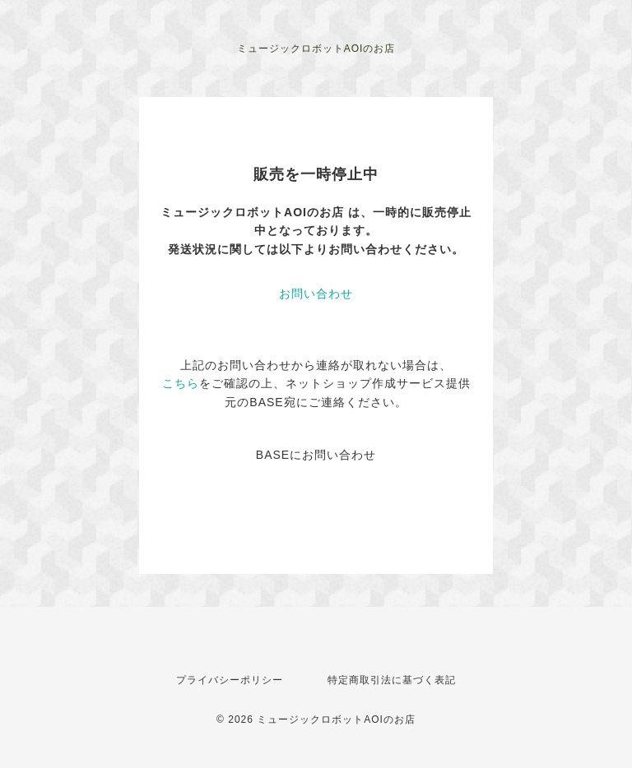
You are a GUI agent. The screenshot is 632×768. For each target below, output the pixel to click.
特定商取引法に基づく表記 (392, 680)
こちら (180, 383)
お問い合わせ (316, 293)
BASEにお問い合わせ (316, 454)
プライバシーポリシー (229, 680)
